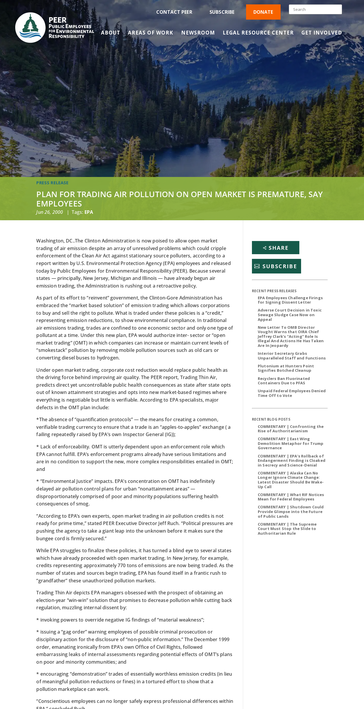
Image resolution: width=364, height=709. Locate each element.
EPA (89, 212)
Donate (263, 12)
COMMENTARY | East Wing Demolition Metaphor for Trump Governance (291, 443)
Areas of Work (150, 33)
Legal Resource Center (258, 33)
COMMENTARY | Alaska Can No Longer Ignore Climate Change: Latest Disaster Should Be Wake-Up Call (291, 479)
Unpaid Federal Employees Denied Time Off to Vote (292, 393)
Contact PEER (174, 12)
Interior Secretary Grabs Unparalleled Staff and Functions (292, 356)
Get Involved (321, 33)
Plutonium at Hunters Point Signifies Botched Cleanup (286, 368)
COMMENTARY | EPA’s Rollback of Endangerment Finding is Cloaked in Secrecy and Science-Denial (291, 460)
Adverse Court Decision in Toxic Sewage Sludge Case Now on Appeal (290, 314)
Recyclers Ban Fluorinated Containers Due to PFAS (284, 381)
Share (279, 247)
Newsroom (198, 33)
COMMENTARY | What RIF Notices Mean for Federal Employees (291, 497)
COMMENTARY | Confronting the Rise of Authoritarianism (291, 429)
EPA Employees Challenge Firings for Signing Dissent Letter (290, 300)
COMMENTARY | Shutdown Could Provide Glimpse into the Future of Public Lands (291, 511)
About (110, 33)
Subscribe (222, 12)
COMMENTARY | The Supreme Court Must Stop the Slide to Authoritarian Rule (287, 529)
